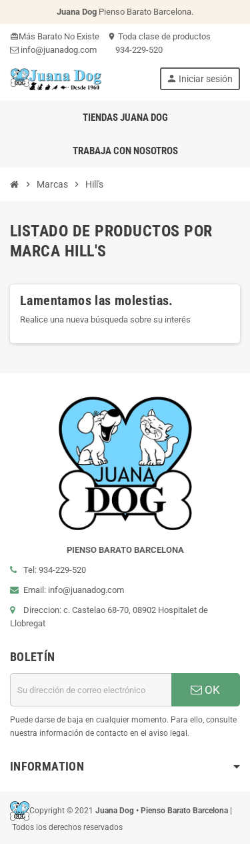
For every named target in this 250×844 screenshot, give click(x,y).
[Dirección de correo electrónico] (90, 689)
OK (205, 689)
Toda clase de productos (159, 36)
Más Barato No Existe (54, 36)
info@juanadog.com (53, 50)
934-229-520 (134, 50)
